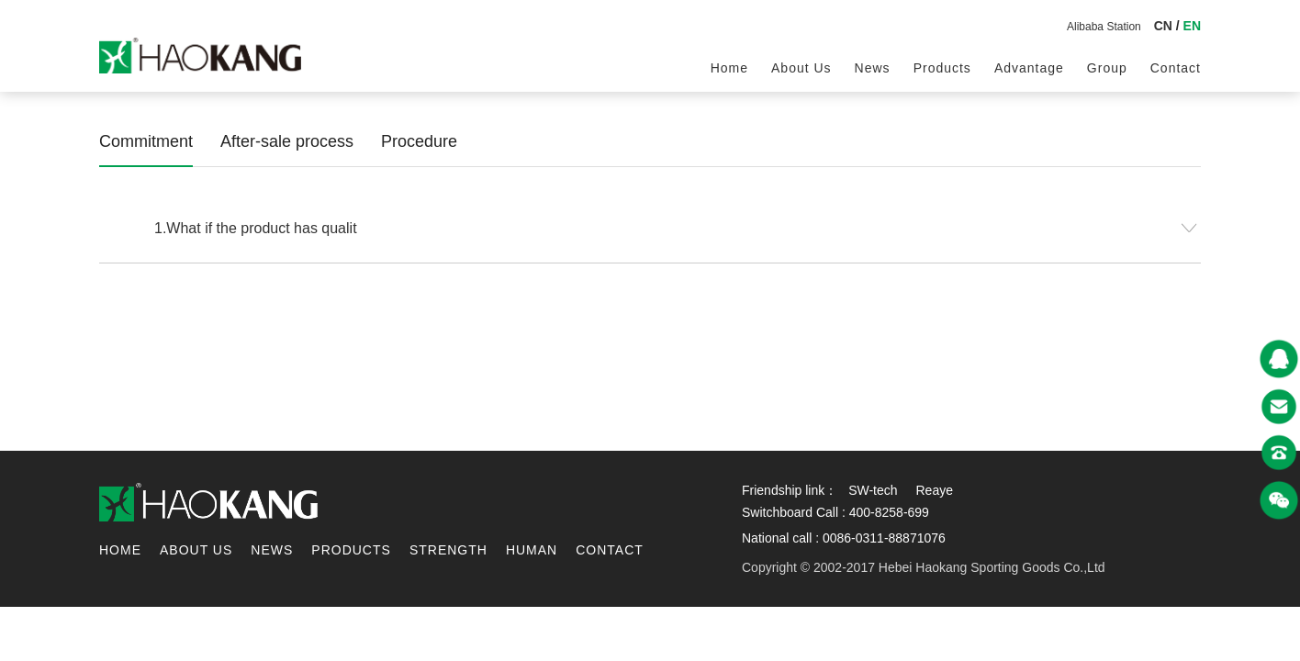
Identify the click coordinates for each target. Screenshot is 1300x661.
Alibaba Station (1104, 26)
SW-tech (872, 490)
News (873, 68)
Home (729, 68)
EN (1192, 25)
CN (1163, 25)
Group (1107, 68)
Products (942, 68)
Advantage (1029, 68)
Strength (448, 550)
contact (1175, 68)
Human (531, 550)
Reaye (933, 490)
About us (801, 68)
